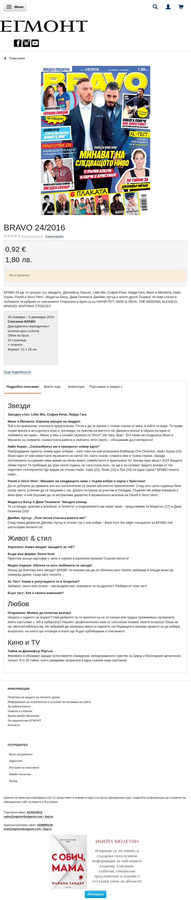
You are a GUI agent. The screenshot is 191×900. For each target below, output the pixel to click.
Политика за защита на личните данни (34, 697)
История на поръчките (24, 767)
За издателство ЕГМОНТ (24, 720)
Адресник (15, 760)
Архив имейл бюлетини (23, 715)
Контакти (14, 725)
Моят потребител (20, 754)
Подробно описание (22, 386)
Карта (49, 816)
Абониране (95, 894)
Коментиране (54, 236)
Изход (13, 780)
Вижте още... (53, 386)
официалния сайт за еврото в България (30, 801)
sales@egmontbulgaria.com (23, 816)
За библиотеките (19, 706)
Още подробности (17, 372)
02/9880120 (45, 824)
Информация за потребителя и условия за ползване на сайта (49, 701)
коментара (32, 236)
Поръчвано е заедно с (106, 386)
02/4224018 (34, 812)
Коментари (76, 386)
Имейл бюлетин (20, 774)
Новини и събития (20, 711)
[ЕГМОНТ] (44, 25)
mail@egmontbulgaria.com (22, 828)
